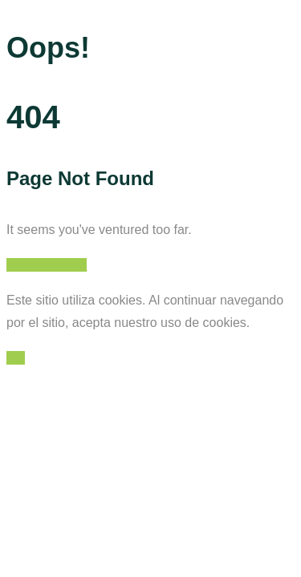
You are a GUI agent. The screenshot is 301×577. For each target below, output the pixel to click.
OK (15, 358)
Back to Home (46, 265)
